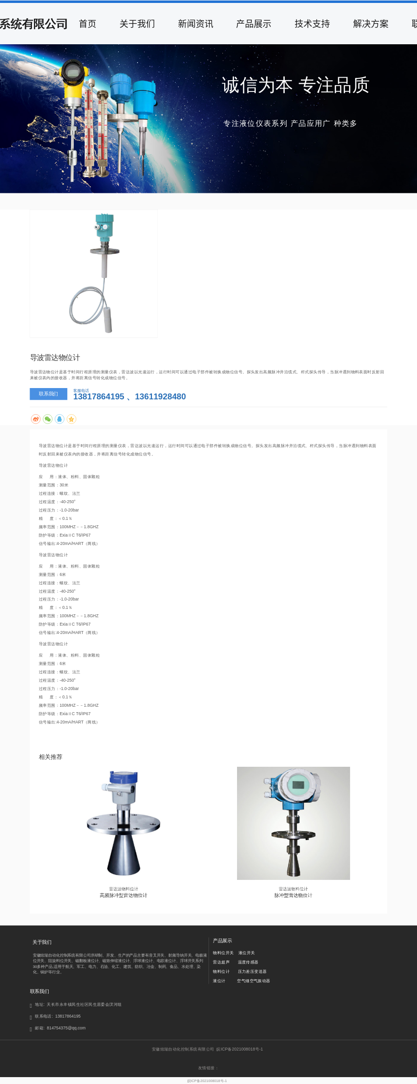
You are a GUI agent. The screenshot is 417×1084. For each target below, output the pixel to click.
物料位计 (221, 971)
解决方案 (370, 23)
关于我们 (137, 23)
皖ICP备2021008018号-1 (207, 1081)
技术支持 (312, 23)
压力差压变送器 (252, 971)
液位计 (219, 980)
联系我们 (48, 393)
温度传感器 (248, 962)
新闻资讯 (195, 23)
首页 (87, 23)
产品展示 (253, 23)
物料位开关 (223, 953)
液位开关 (246, 953)
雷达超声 (221, 962)
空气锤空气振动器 (253, 980)
